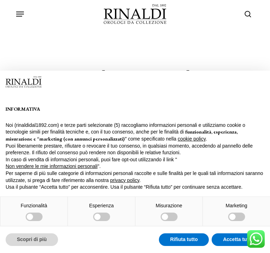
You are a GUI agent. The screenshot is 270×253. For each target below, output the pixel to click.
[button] (20, 14)
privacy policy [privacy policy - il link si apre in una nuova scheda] (124, 180)
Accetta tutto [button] (238, 239)
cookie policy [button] (192, 139)
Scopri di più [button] (32, 239)
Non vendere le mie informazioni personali (51, 166)
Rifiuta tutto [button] (184, 239)
